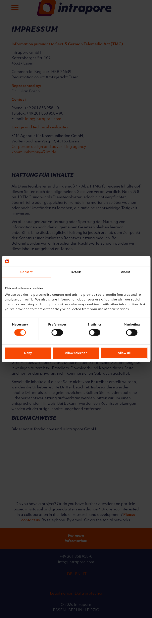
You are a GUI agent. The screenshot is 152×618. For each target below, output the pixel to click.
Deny (28, 353)
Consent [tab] (26, 272)
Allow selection (76, 353)
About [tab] (126, 272)
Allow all (124, 353)
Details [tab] (76, 272)
